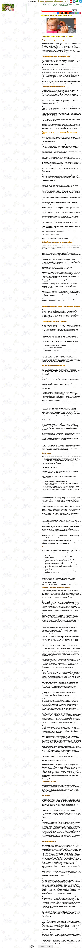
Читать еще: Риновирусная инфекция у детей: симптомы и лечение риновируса (60, 280)
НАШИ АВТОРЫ (63, 4)
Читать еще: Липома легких (49, 779)
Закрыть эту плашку (45, 946)
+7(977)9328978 (32, 1)
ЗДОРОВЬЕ (46, 4)
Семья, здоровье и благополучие (53, 1)
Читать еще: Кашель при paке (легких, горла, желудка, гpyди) (59, 584)
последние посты (64, 5)
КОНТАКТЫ (54, 4)
